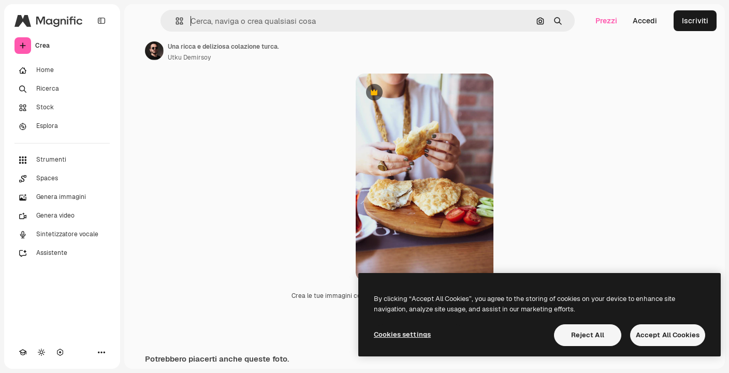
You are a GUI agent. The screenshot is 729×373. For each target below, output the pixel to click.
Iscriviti (695, 20)
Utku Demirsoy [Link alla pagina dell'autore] (189, 57)
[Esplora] (62, 126)
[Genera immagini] (62, 197)
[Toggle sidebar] (101, 20)
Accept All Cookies (667, 335)
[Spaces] (62, 178)
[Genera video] (62, 216)
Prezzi (606, 20)
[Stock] (62, 107)
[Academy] (22, 352)
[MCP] (60, 352)
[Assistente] (62, 253)
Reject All (587, 335)
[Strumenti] (62, 160)
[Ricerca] (62, 89)
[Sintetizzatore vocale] (62, 234)
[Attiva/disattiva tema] (41, 352)
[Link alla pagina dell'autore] (154, 50)
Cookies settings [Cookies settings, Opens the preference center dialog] (402, 334)
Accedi (645, 20)
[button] (175, 21)
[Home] (62, 70)
